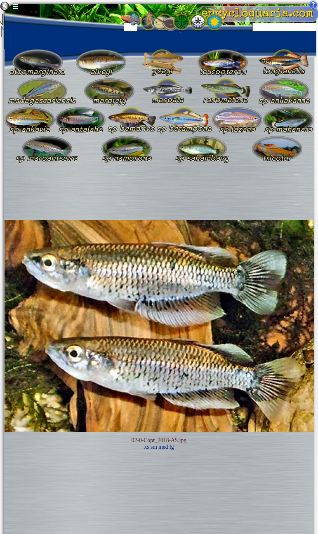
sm (154, 447)
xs (146, 447)
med (163, 447)
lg (172, 447)
